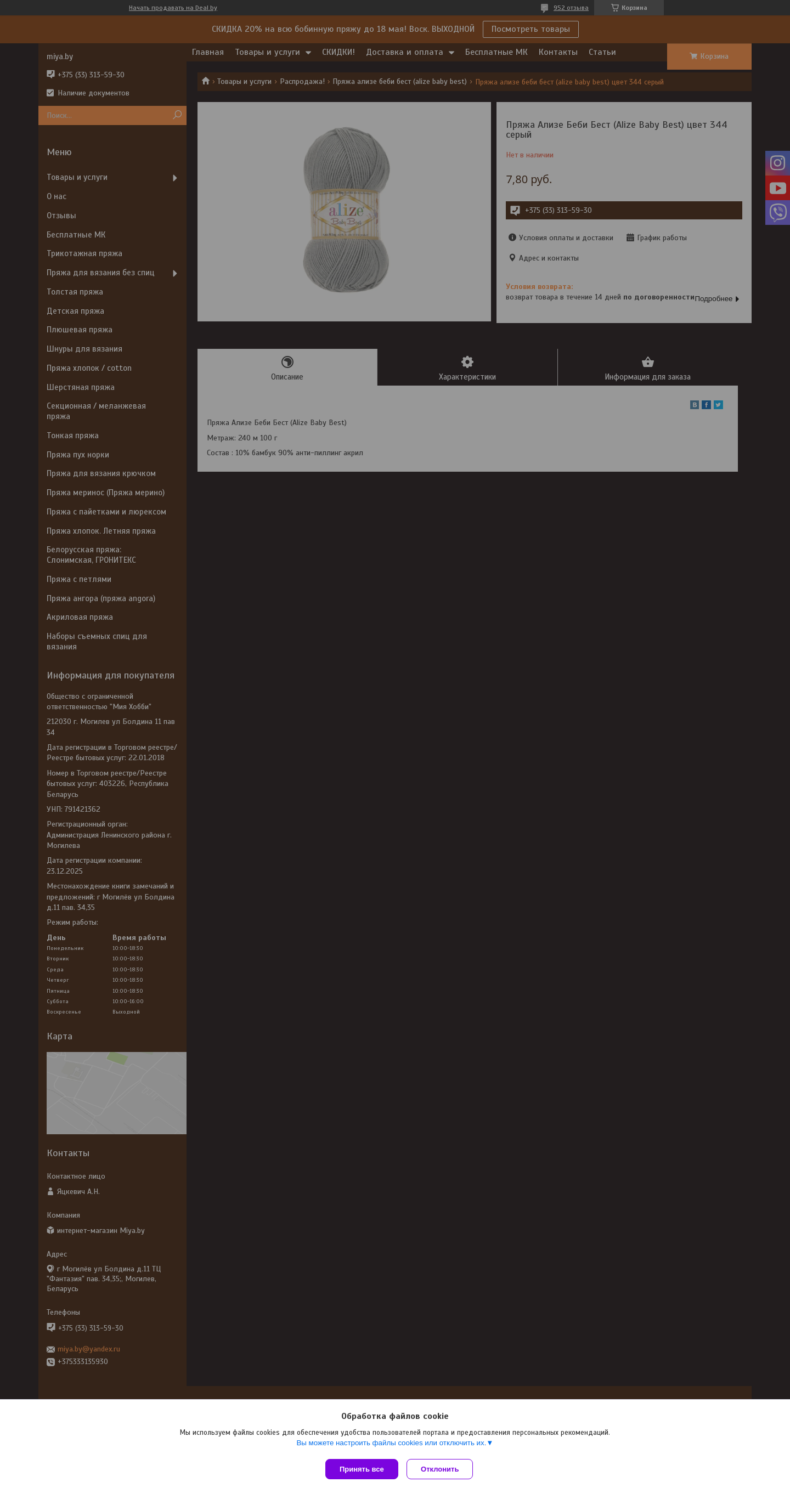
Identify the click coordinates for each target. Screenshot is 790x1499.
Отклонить (442, 1469)
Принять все (362, 1469)
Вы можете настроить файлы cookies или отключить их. (391, 1445)
